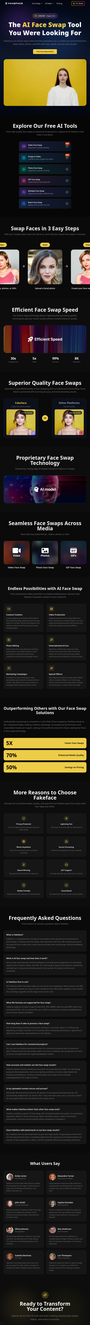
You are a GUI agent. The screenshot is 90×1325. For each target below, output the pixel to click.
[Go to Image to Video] (66, 147)
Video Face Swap (20, 146)
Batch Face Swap (62, 171)
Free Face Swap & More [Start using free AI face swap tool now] (45, 52)
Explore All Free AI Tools (45, 1298)
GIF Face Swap (61, 158)
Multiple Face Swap (21, 170)
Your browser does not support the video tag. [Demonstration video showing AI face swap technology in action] (45, 82)
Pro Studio (78, 3)
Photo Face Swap (20, 158)
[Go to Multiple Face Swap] (24, 172)
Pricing (59, 3)
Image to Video (61, 145)
